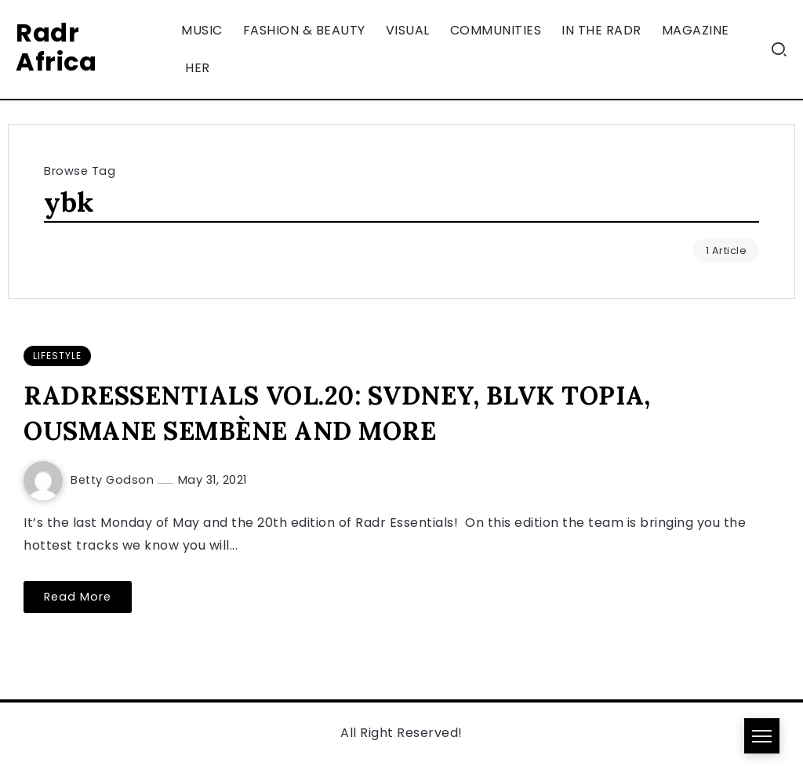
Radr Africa (56, 47)
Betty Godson (114, 480)
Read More (77, 597)
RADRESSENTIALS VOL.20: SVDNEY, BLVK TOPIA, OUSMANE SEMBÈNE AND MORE (337, 413)
